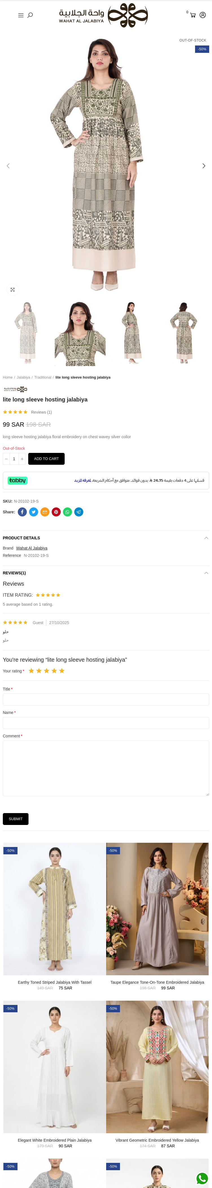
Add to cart (46, 459)
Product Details (21, 538)
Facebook (22, 511)
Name (8, 712)
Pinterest (56, 511)
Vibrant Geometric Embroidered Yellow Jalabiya (157, 1140)
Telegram (78, 511)
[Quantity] (14, 459)
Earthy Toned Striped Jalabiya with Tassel (54, 982)
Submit (16, 819)
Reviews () (41, 412)
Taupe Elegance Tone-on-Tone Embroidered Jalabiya (157, 982)
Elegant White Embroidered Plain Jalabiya (54, 1140)
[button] (8, 166)
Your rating (12, 671)
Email (44, 511)
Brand (8, 548)
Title (6, 689)
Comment (11, 736)
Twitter (33, 511)
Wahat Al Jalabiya (31, 548)
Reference (12, 555)
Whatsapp (67, 511)
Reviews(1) (14, 573)
